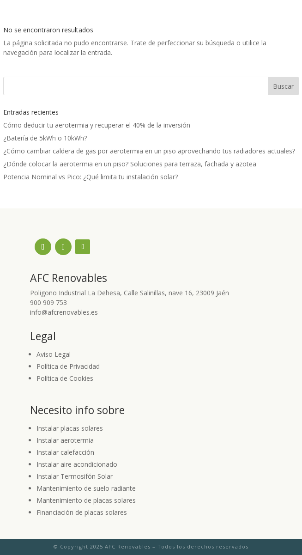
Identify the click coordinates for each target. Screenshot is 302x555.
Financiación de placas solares (81, 512)
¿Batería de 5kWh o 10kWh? (45, 138)
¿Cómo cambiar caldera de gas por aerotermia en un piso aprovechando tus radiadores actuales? (149, 150)
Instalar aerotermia (65, 440)
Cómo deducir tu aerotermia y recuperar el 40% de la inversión (96, 125)
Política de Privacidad (68, 366)
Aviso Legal (53, 354)
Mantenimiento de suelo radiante (86, 488)
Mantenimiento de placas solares (86, 500)
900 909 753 (48, 302)
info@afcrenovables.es (64, 312)
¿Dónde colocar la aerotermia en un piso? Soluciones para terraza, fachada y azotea (129, 163)
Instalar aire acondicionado (76, 464)
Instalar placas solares (69, 428)
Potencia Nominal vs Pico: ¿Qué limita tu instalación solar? (90, 176)
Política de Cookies (64, 378)
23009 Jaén (212, 292)
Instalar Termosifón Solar (74, 476)
